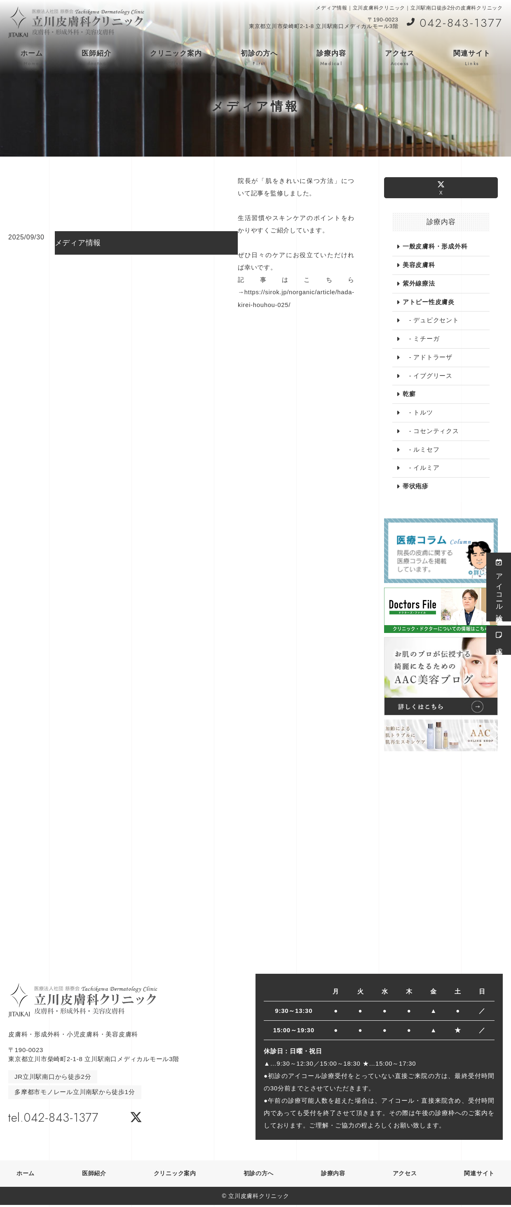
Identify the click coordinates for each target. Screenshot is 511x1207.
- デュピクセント (431, 320)
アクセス (400, 58)
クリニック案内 (176, 58)
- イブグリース (427, 376)
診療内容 (331, 58)
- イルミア (421, 469)
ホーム (32, 58)
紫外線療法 (419, 283)
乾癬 (409, 394)
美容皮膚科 (419, 265)
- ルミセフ (421, 450)
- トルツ (418, 413)
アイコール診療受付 (499, 587)
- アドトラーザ (427, 357)
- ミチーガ (421, 339)
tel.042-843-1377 (61, 1118)
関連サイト (471, 58)
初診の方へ (259, 58)
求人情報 (499, 640)
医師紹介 (96, 58)
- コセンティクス (431, 432)
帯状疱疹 (416, 487)
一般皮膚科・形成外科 (435, 246)
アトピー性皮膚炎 (429, 302)
